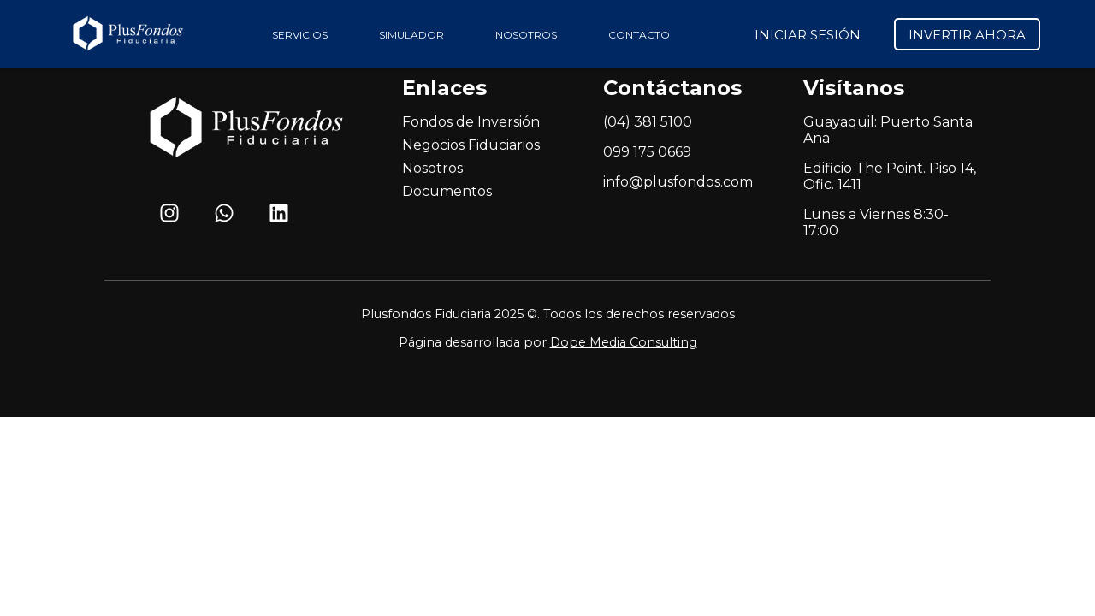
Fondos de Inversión (471, 122)
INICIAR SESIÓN (808, 35)
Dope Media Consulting (623, 342)
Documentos (447, 191)
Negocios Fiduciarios (471, 145)
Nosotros (432, 168)
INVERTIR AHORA (967, 35)
